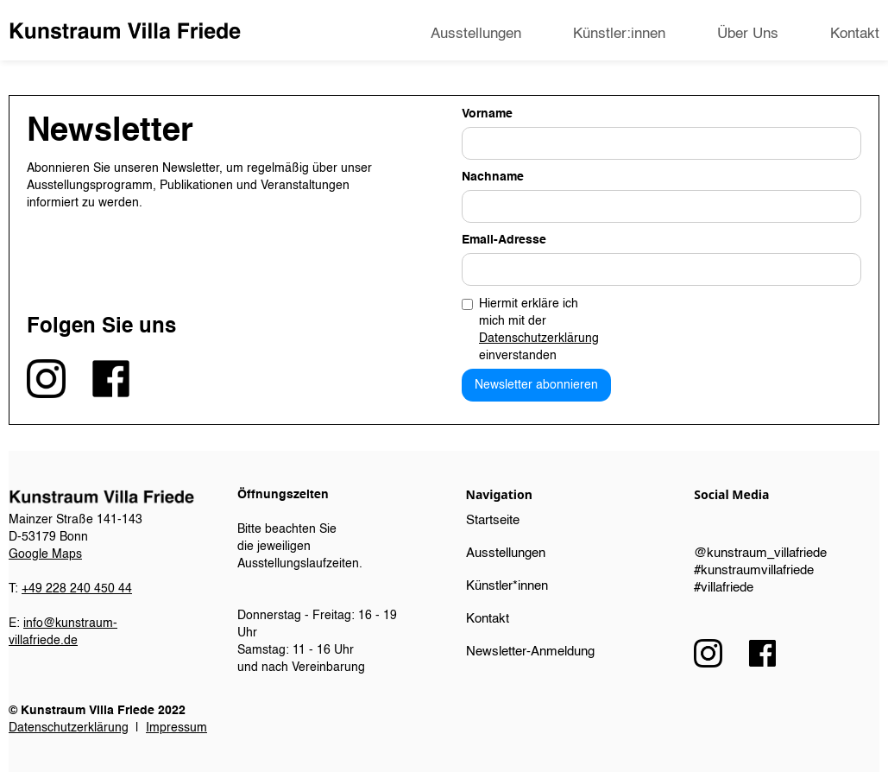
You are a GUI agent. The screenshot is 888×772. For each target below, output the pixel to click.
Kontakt (854, 34)
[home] (125, 31)
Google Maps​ (45, 554)
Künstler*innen (507, 585)
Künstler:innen (619, 34)
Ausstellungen (476, 34)
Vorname (487, 114)
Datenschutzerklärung (539, 338)
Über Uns (747, 34)
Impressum (176, 728)
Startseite (493, 520)
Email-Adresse (504, 240)
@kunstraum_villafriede (760, 553)
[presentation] (730, 328)
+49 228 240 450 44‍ (77, 589)
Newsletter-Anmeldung (530, 651)
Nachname (493, 177)
